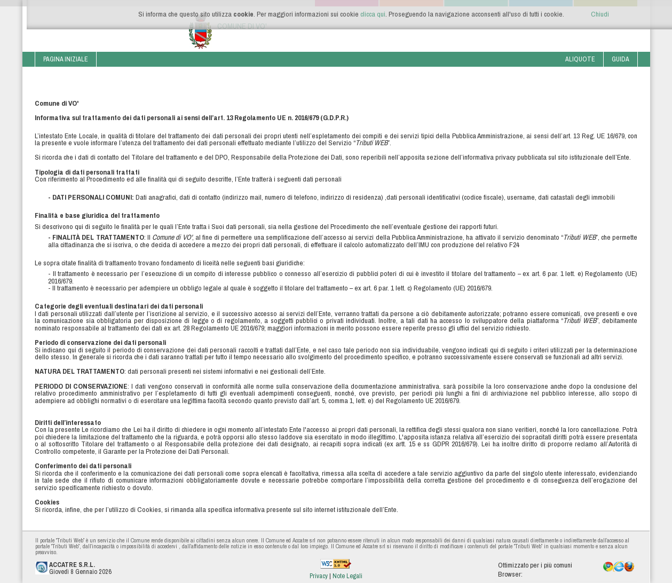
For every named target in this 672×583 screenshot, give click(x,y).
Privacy (319, 575)
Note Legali (347, 575)
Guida (620, 59)
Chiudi (600, 14)
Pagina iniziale (65, 59)
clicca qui (372, 14)
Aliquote (580, 59)
